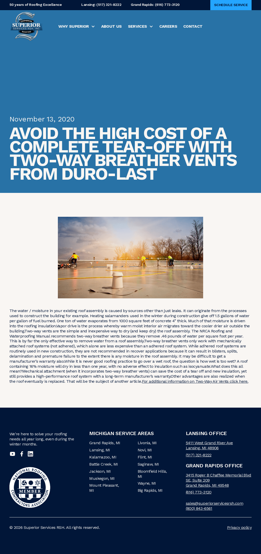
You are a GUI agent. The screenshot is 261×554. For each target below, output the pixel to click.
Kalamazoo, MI (102, 457)
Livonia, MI (147, 442)
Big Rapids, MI (150, 490)
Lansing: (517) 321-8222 (101, 5)
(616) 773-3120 (199, 492)
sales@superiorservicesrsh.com (214, 503)
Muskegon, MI (101, 478)
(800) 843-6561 (199, 508)
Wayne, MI (147, 483)
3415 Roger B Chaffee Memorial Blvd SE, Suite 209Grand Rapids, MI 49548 (218, 480)
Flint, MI (145, 457)
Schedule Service (231, 5)
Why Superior (73, 26)
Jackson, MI (100, 471)
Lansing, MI (99, 450)
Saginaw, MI (148, 464)
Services (137, 26)
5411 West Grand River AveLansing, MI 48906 (209, 445)
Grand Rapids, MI (104, 442)
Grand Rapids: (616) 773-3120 (155, 5)
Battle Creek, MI (103, 464)
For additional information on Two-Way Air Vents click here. (195, 381)
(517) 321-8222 (199, 455)
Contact (193, 26)
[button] (76, 26)
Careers (168, 26)
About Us (111, 26)
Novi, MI (145, 450)
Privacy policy (239, 527)
